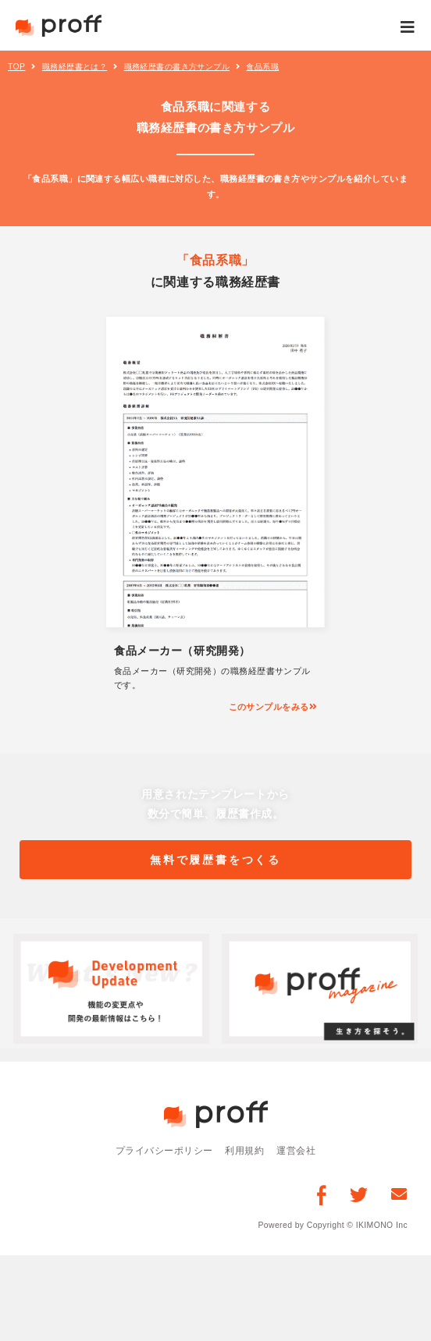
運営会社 (295, 1150)
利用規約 (244, 1150)
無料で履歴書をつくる (216, 859)
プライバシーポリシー (164, 1150)
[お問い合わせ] (399, 1194)
